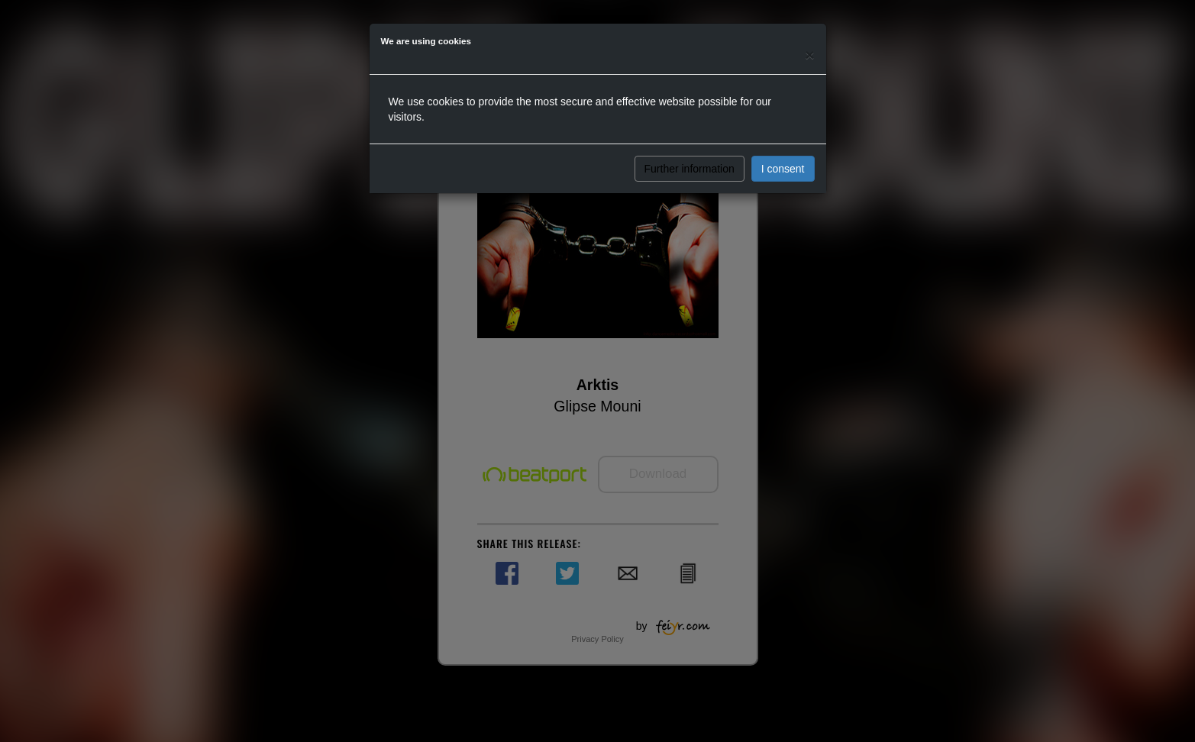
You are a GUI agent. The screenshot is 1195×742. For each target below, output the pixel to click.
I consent (783, 169)
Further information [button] (689, 169)
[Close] (809, 55)
